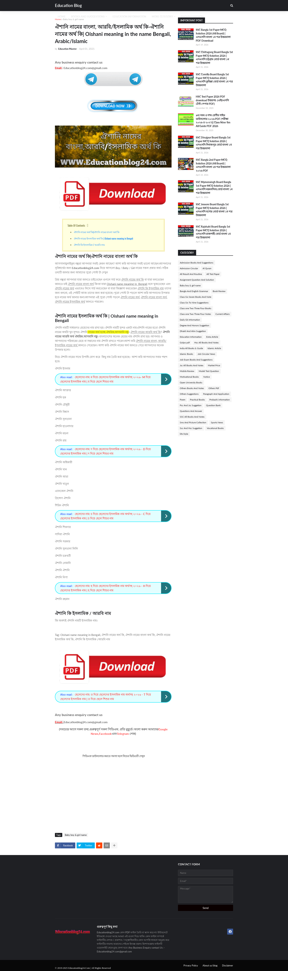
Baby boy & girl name (73, 19)
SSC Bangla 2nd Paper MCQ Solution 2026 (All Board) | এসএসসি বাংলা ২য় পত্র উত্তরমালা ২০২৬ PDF (213, 165)
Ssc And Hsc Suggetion (191, 428)
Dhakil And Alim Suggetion (193, 331)
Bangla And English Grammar (194, 291)
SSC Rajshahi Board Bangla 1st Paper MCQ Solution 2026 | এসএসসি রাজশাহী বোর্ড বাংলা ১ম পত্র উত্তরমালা (213, 232)
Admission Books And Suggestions (196, 262)
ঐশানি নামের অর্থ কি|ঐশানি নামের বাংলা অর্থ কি (97, 232)
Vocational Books (215, 428)
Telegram (123, 733)
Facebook (105, 733)
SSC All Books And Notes (192, 416)
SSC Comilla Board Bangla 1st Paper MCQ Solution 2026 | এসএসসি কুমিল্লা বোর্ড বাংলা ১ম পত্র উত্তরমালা (214, 80)
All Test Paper (212, 274)
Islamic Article (214, 348)
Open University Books (191, 382)
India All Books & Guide (191, 348)
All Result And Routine (191, 274)
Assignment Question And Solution (197, 279)
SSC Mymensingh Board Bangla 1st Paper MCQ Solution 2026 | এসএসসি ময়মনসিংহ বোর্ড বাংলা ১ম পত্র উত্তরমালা (214, 187)
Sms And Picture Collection (193, 422)
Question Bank (213, 405)
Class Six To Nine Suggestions (194, 302)
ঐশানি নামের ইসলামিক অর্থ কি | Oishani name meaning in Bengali (104, 238)
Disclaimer (227, 965)
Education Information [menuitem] (129, 16)
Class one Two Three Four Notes (195, 314)
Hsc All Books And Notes (206, 342)
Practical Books (197, 399)
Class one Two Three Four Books (195, 308)
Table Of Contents (76, 225)
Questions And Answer (191, 411)
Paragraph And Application (216, 394)
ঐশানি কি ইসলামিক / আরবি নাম (89, 245)
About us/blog (210, 965)
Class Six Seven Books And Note (195, 296)
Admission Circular (189, 268)
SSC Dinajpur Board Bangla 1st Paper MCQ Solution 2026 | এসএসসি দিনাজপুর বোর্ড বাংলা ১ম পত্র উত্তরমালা (214, 143)
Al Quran (207, 268)
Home (58, 19)
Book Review (219, 291)
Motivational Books (189, 376)
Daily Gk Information (190, 319)
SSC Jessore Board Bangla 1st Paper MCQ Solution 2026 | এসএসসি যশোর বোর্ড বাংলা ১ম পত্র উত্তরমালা (214, 210)
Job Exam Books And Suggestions (196, 359)
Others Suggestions (189, 394)
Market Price (214, 365)
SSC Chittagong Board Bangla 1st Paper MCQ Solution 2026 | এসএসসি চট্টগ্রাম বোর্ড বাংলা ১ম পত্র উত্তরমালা (214, 57)
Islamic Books (186, 354)
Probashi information (219, 399)
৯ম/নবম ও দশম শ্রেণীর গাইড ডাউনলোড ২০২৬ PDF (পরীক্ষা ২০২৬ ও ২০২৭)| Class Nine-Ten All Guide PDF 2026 (213, 121)
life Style (184, 433)
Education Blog (68, 5)
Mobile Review (187, 371)
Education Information (191, 336)
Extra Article (212, 336)
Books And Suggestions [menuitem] (88, 16)
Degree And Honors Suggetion (194, 325)
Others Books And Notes (192, 388)
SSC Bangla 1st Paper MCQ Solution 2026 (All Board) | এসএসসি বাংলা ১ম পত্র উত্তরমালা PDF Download (213, 35)
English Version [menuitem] (192, 16)
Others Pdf (213, 388)
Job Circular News (206, 354)
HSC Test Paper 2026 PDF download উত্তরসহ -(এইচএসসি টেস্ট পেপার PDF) (212, 100)
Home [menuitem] (62, 16)
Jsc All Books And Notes (191, 365)
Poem (182, 399)
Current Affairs (222, 314)
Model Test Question (209, 371)
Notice (206, 376)
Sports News (217, 422)
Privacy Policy (190, 965)
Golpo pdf (185, 342)
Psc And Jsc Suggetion (190, 405)
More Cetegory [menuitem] (162, 16)
